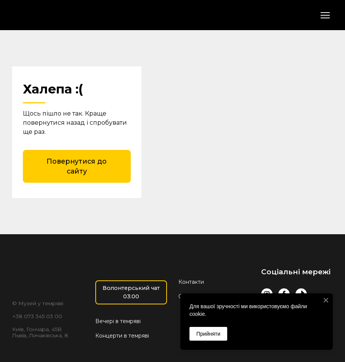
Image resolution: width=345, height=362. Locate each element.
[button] (77, 166)
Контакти (191, 281)
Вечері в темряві (118, 321)
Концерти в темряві (122, 335)
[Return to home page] (55, 15)
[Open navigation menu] (325, 15)
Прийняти (208, 334)
